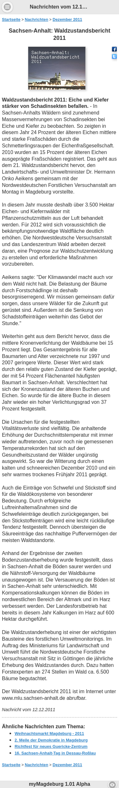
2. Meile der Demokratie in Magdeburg (51, 740)
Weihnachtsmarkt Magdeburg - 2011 (49, 733)
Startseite (11, 19)
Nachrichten (36, 19)
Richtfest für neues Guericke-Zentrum (51, 746)
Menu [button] (7, 7)
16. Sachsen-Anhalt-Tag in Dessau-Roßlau (55, 753)
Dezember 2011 (67, 19)
